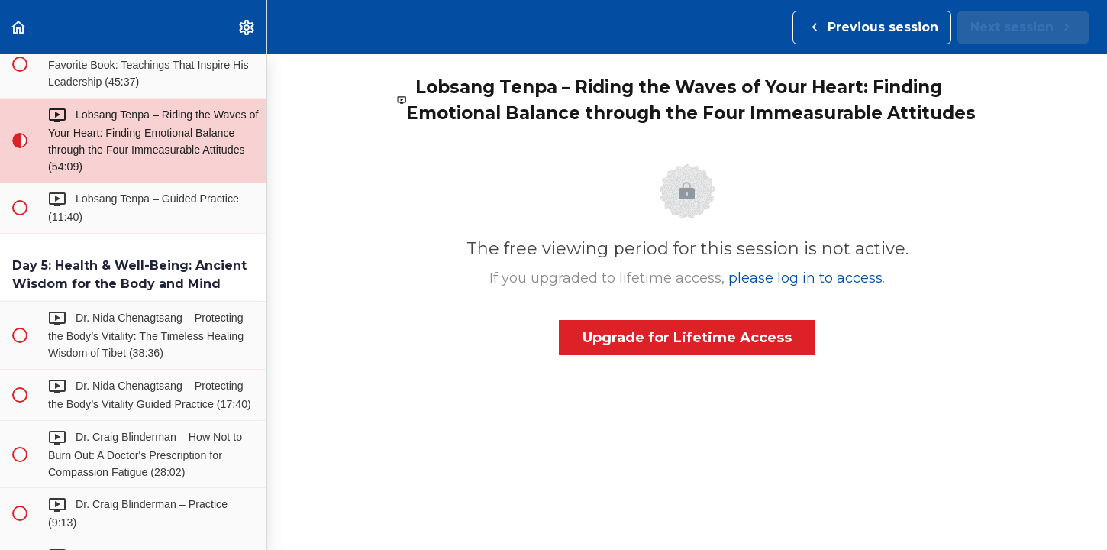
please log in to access (805, 278)
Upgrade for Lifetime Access (687, 337)
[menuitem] (247, 27)
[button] (19, 27)
